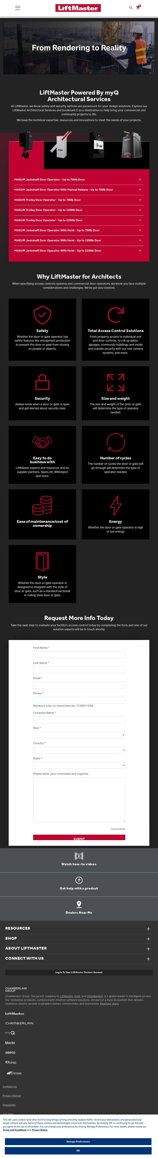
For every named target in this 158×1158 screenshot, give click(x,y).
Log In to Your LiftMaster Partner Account (79, 972)
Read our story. (109, 1004)
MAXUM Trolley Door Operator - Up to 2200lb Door (48, 220)
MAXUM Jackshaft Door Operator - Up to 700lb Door (49, 180)
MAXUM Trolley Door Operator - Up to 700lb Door (47, 200)
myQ (77, 996)
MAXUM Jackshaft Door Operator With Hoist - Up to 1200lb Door (57, 240)
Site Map (8, 1114)
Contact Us (10, 1086)
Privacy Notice (12, 1095)
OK (78, 1150)
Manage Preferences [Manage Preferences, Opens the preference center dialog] (78, 1141)
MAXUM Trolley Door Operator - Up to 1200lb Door (48, 210)
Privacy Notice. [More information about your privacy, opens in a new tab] (40, 1129)
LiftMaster (66, 996)
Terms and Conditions (15, 1129)
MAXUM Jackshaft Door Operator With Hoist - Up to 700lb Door (57, 230)
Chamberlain (95, 996)
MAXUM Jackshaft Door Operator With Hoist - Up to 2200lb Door (57, 251)
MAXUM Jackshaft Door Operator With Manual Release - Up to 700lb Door (63, 190)
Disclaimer (9, 1105)
